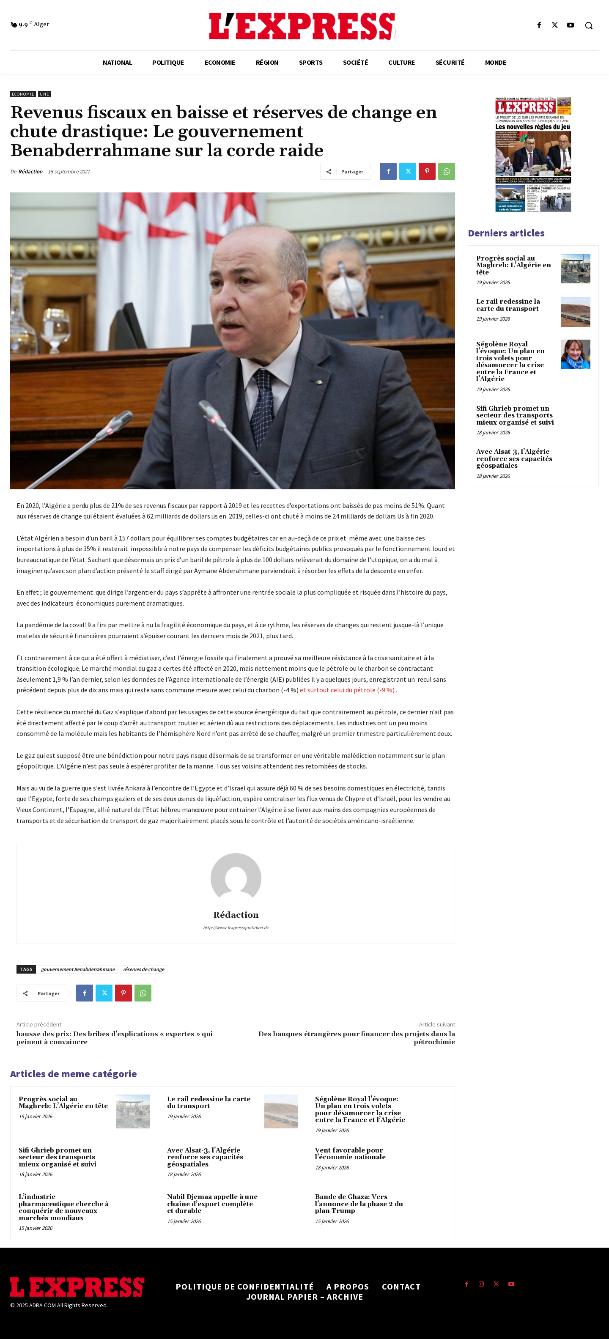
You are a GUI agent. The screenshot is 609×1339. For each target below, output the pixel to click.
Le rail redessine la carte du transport (208, 1103)
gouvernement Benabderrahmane (78, 969)
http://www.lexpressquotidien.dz (236, 927)
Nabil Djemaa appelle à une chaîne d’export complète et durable (212, 1204)
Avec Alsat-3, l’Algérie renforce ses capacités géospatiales (205, 1158)
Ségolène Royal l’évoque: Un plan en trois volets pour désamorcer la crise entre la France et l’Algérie (360, 1110)
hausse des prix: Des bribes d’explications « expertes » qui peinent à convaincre (114, 1038)
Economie (23, 94)
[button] (589, 25)
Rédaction (30, 171)
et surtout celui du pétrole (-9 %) (347, 690)
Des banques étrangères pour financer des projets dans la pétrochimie (356, 1038)
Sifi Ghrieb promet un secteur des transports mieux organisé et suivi (57, 1158)
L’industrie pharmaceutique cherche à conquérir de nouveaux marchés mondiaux (64, 1207)
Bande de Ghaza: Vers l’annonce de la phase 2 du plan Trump (359, 1204)
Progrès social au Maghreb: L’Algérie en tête (63, 1103)
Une (44, 94)
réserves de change (143, 969)
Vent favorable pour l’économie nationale (350, 1154)
